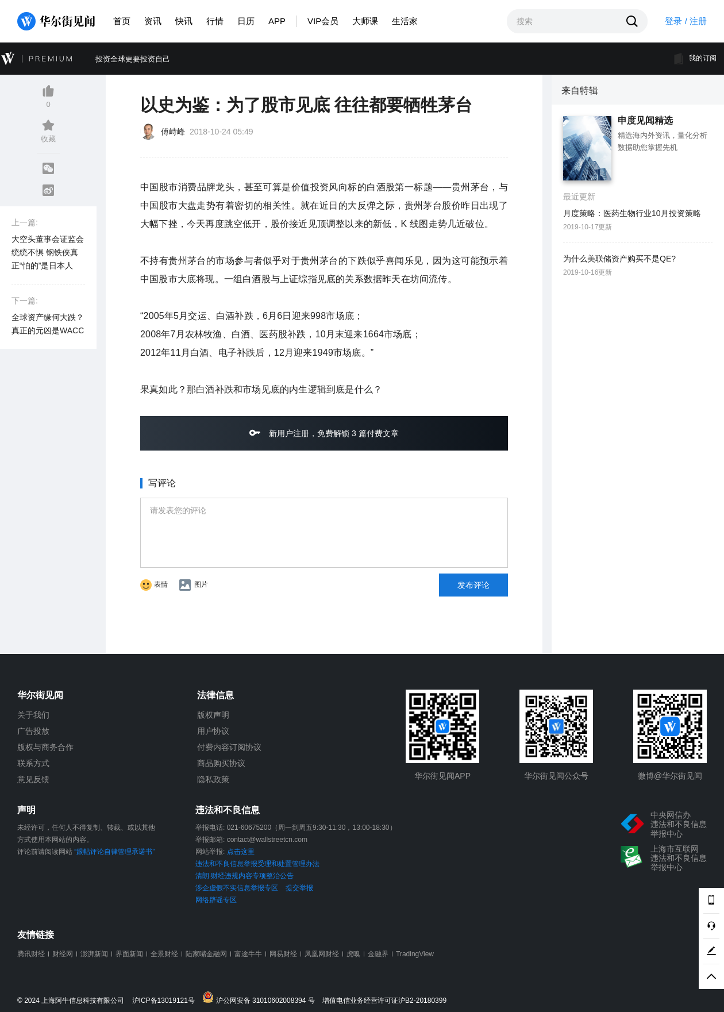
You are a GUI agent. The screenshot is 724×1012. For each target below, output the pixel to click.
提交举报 (299, 888)
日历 (246, 21)
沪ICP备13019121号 (166, 1001)
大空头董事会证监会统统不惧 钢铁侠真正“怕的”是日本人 (47, 252)
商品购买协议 (221, 763)
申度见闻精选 (645, 120)
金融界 (378, 954)
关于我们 (33, 714)
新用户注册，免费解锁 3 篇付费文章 (323, 432)
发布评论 (473, 585)
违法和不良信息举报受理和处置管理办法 (257, 864)
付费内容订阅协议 (229, 747)
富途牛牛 (248, 954)
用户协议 (213, 731)
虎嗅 (353, 954)
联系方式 (33, 763)
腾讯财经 (31, 954)
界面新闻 (129, 954)
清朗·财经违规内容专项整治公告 (244, 876)
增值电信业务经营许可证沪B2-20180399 (384, 1001)
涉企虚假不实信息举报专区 (236, 888)
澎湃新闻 (94, 954)
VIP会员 (322, 21)
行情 (215, 21)
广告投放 (33, 731)
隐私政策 (213, 779)
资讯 (152, 21)
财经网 (62, 954)
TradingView (415, 954)
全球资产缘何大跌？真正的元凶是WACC (47, 324)
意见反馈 (33, 779)
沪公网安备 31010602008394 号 (261, 998)
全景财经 (164, 954)
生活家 (405, 21)
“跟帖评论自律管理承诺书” (114, 852)
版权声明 (213, 714)
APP (277, 21)
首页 (121, 21)
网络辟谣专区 (216, 900)
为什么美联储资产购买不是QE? (619, 258)
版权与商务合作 (45, 747)
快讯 (183, 21)
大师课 (365, 21)
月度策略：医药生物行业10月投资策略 (632, 213)
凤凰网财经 (322, 954)
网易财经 (283, 954)
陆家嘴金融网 (206, 954)
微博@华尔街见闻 (670, 775)
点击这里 (241, 852)
